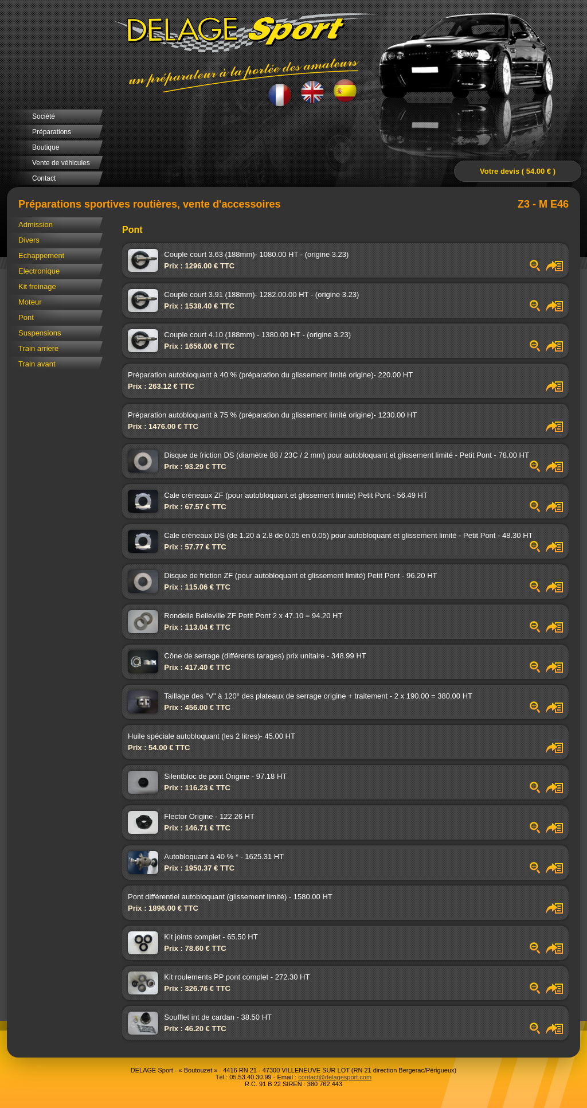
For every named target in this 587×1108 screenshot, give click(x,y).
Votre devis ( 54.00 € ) (517, 171)
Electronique (39, 271)
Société (43, 116)
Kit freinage (37, 286)
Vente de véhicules (61, 163)
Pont (26, 317)
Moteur (29, 302)
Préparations (51, 132)
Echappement (41, 255)
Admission (35, 224)
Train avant (37, 364)
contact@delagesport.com (334, 1077)
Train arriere (38, 348)
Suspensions (39, 333)
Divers (29, 240)
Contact (44, 178)
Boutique (45, 147)
